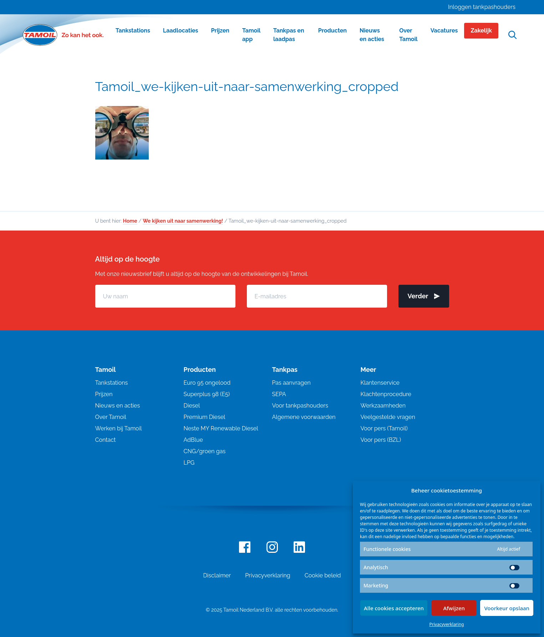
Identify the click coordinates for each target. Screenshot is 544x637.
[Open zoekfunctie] (512, 35)
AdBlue (193, 439)
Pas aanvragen (291, 382)
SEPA (279, 394)
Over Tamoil (110, 417)
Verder (424, 296)
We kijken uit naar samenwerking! (183, 221)
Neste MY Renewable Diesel (221, 428)
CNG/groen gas (205, 451)
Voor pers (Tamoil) (384, 428)
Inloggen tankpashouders (481, 7)
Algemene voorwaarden (304, 417)
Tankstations (111, 382)
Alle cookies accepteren (394, 608)
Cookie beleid (323, 575)
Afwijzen (454, 608)
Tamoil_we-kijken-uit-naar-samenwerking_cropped (247, 86)
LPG (189, 462)
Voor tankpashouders (300, 405)
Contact (105, 439)
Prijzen (104, 394)
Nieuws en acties (117, 405)
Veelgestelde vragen (388, 417)
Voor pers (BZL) (381, 439)
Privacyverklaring (446, 624)
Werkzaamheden (383, 405)
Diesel (192, 405)
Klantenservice (380, 382)
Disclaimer (217, 575)
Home (130, 221)
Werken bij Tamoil (118, 428)
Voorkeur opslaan (506, 608)
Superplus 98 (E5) (207, 394)
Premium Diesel (204, 417)
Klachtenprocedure (386, 394)
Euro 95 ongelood (207, 382)
